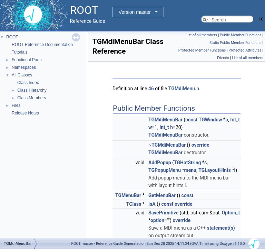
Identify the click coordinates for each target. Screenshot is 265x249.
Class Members (31, 97)
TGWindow (210, 119)
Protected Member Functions (202, 50)
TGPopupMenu (164, 170)
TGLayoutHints (214, 170)
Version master (135, 12)
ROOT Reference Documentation (42, 44)
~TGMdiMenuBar (167, 145)
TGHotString (187, 162)
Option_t (231, 212)
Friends (223, 58)
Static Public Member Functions (235, 42)
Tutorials (20, 52)
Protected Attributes (244, 50)
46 (151, 88)
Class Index (28, 82)
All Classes (22, 75)
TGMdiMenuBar (165, 119)
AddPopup (159, 162)
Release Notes (25, 113)
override (200, 145)
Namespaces (24, 67)
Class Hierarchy (32, 90)
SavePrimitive (163, 212)
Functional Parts (27, 59)
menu (190, 170)
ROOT (12, 37)
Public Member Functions (241, 35)
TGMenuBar (128, 195)
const (191, 119)
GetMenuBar (162, 195)
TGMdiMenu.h (183, 88)
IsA (152, 204)
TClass (133, 204)
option (157, 220)
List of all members (201, 35)
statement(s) (221, 228)
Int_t (235, 119)
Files (16, 105)
